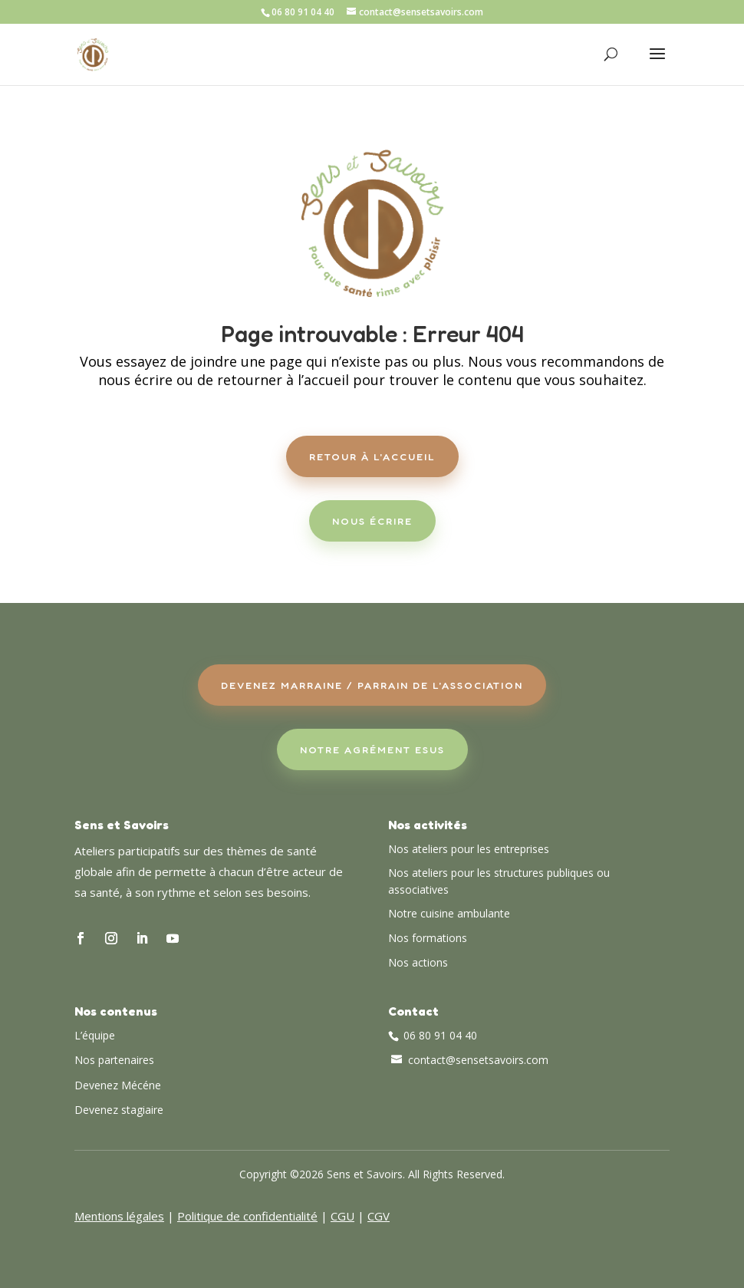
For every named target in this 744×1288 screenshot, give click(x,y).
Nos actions (418, 962)
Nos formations (427, 938)
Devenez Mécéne (117, 1085)
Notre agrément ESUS (372, 749)
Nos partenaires (114, 1059)
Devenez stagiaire (118, 1109)
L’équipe (94, 1035)
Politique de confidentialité (247, 1216)
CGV (378, 1216)
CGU (342, 1216)
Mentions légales (119, 1216)
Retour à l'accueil (372, 456)
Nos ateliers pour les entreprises (468, 849)
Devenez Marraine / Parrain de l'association (372, 685)
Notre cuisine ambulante (449, 913)
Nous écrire (372, 521)
